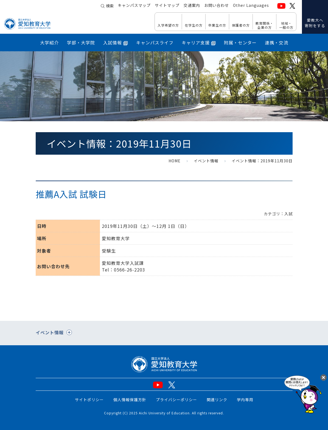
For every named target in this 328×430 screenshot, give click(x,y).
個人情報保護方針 (129, 399)
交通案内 (192, 6)
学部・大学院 (81, 42)
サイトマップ (167, 6)
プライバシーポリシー (176, 399)
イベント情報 (206, 160)
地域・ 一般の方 (286, 25)
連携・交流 (276, 42)
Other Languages (251, 6)
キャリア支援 (199, 42)
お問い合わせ (216, 6)
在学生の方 (194, 25)
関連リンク (217, 399)
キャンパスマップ (134, 6)
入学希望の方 (168, 25)
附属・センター (240, 42)
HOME (175, 160)
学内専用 (245, 399)
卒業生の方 (217, 25)
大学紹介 (49, 42)
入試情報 (115, 42)
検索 (110, 6)
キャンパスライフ (154, 42)
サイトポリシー (89, 399)
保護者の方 (241, 25)
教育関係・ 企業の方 (264, 25)
